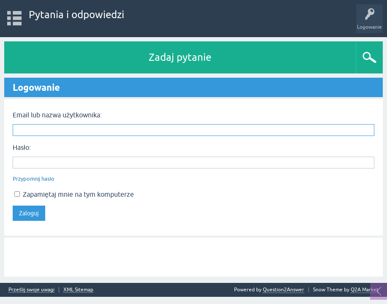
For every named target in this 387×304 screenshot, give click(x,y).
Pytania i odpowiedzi (76, 14)
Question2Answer (283, 290)
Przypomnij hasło (34, 179)
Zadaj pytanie (180, 57)
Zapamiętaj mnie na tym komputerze (74, 194)
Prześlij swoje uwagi (31, 290)
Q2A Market (365, 290)
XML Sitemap (78, 290)
